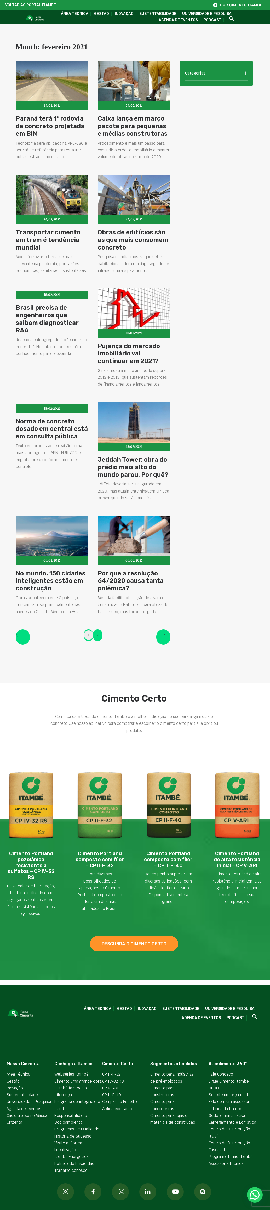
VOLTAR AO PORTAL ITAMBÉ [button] (30, 5)
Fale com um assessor (229, 1101)
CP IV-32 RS (113, 1080)
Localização (65, 1149)
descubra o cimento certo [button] (134, 943)
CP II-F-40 (111, 1094)
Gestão (101, 14)
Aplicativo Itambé (118, 1108)
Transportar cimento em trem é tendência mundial (48, 251)
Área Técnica (74, 14)
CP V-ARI (110, 1087)
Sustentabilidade (157, 14)
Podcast (212, 20)
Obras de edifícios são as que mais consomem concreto (133, 258)
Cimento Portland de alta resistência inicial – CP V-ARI (237, 859)
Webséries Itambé (71, 1074)
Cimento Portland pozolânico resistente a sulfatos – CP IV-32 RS (31, 865)
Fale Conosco (221, 1074)
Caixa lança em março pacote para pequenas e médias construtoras (133, 126)
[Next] (163, 637)
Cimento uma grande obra (78, 1080)
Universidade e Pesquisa (207, 14)
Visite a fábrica (68, 1142)
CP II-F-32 (111, 1074)
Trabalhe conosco (71, 1170)
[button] (229, 19)
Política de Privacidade (75, 1163)
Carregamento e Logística (232, 1122)
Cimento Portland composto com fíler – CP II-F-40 (168, 859)
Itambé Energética (71, 1156)
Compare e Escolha (119, 1101)
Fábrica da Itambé (225, 1108)
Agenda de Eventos (178, 20)
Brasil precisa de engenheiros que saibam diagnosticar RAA (47, 345)
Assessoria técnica (226, 1163)
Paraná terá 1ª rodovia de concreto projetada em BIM (50, 126)
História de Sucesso (72, 1135)
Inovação (124, 14)
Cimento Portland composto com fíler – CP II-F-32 (100, 859)
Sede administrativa (227, 1115)
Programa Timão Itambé (231, 1156)
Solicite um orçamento (230, 1094)
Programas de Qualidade (76, 1129)
